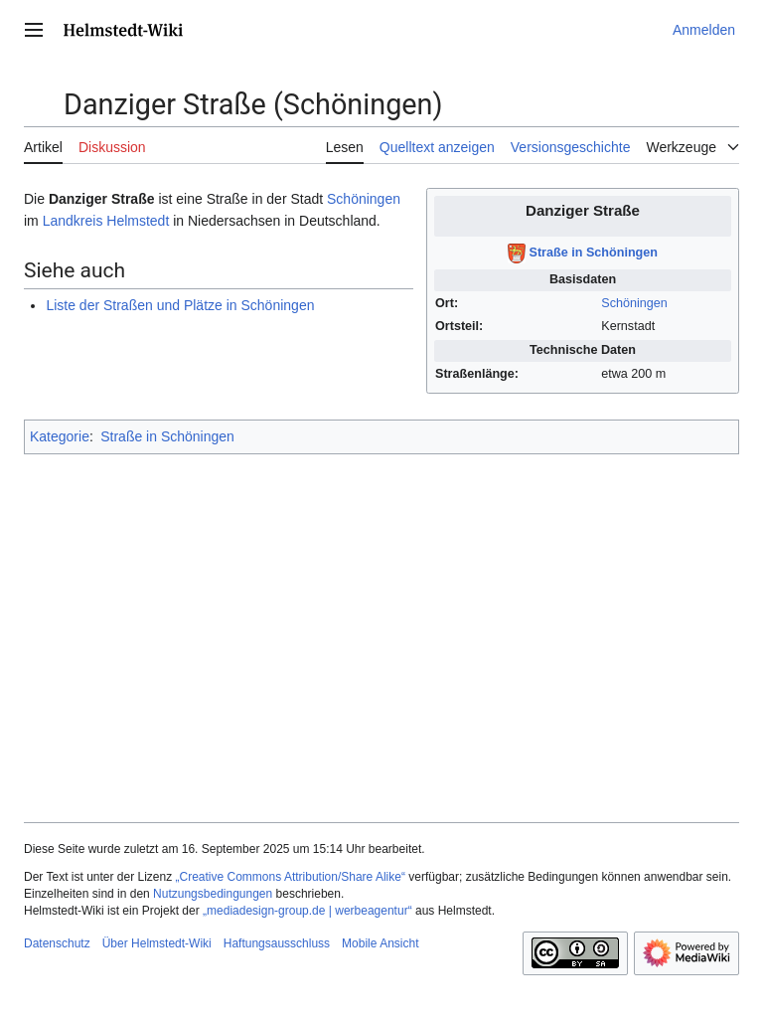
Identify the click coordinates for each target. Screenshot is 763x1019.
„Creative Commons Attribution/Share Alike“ (290, 877)
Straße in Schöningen (594, 252)
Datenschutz (57, 943)
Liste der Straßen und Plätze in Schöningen (180, 305)
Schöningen (634, 303)
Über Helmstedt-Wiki (157, 943)
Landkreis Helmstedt (106, 221)
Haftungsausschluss (277, 943)
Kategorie (59, 436)
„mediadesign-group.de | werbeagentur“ (307, 911)
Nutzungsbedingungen (212, 894)
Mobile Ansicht (380, 943)
